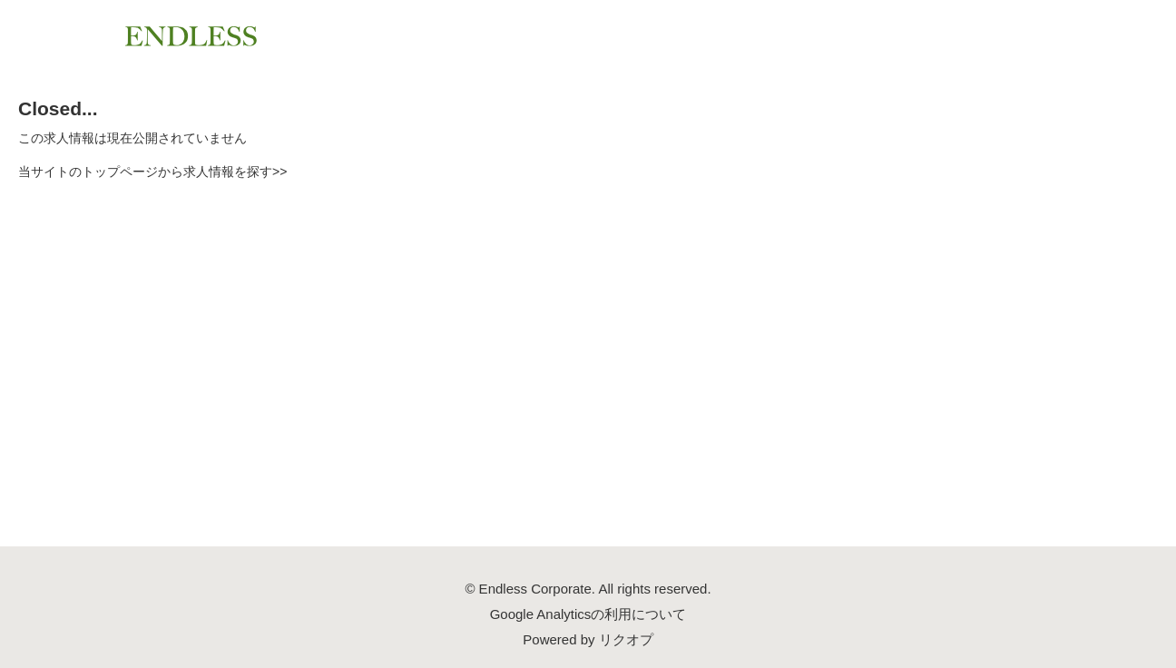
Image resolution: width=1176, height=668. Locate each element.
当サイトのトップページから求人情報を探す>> (152, 171)
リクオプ (626, 639)
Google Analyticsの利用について (588, 614)
